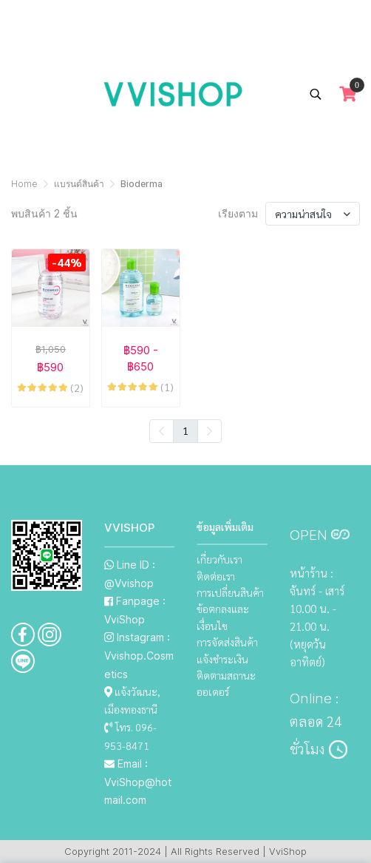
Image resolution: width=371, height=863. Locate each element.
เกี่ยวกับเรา (219, 559)
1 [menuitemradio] (185, 430)
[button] (315, 94)
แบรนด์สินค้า (79, 183)
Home (24, 183)
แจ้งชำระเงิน (222, 659)
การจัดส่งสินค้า (227, 642)
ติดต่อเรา (216, 576)
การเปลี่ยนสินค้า (230, 592)
